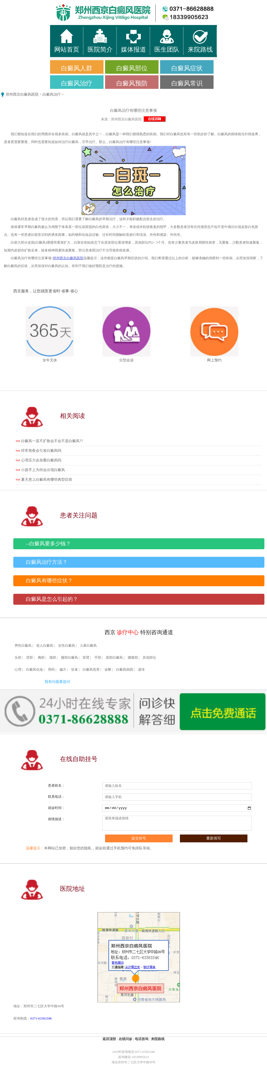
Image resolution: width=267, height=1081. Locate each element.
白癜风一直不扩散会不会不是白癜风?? (52, 441)
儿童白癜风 (88, 645)
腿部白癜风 (69, 657)
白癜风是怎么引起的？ (52, 599)
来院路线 (158, 1039)
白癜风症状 (187, 68)
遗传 (141, 669)
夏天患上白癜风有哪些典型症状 (46, 479)
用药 (51, 669)
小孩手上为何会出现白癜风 (43, 470)
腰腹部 (133, 657)
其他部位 (149, 657)
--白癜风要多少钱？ (48, 543)
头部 (18, 657)
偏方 (62, 669)
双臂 (86, 657)
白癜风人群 (76, 68)
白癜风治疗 (76, 83)
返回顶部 (109, 1039)
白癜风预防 (132, 83)
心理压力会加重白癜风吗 (41, 460)
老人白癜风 (44, 645)
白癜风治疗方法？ (47, 562)
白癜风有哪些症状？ (49, 580)
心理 (18, 669)
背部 (29, 657)
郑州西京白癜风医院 (22, 94)
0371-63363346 (41, 1018)
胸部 (41, 657)
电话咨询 (141, 1039)
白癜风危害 (91, 669)
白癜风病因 (124, 669)
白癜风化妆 (34, 669)
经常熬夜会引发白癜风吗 (41, 451)
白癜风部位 (132, 68)
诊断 (108, 669)
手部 (97, 657)
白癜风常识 (187, 83)
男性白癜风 (23, 645)
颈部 (52, 657)
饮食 (74, 669)
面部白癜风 (114, 657)
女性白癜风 (66, 645)
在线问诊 (125, 1039)
